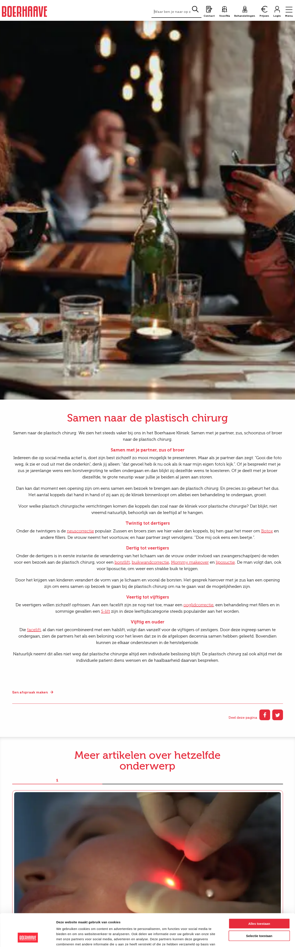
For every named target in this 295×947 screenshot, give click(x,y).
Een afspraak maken (30, 692)
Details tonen (232, 938)
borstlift (122, 562)
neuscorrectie (80, 530)
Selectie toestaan (259, 908)
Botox (267, 530)
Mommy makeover (190, 562)
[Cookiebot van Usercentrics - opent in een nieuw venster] (28, 938)
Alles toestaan (259, 895)
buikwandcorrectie (150, 562)
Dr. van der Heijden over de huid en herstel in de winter (237, 853)
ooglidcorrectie (198, 604)
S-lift (105, 611)
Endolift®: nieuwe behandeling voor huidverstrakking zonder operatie (50, 855)
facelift (34, 629)
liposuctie (225, 562)
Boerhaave (24, 11)
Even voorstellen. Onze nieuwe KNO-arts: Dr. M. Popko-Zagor (142, 853)
